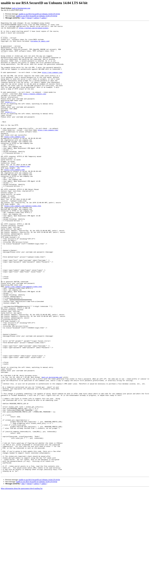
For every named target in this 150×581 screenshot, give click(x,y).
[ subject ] (36, 18)
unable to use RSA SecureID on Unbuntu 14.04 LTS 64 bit (39, 14)
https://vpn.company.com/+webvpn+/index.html (22, 243)
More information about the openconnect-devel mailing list (21, 579)
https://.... (10, 118)
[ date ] (23, 18)
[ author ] (44, 18)
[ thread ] (29, 18)
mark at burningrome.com (21, 8)
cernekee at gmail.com (40, 45)
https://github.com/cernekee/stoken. (34, 29)
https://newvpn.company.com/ (34, 108)
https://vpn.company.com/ (52, 83)
